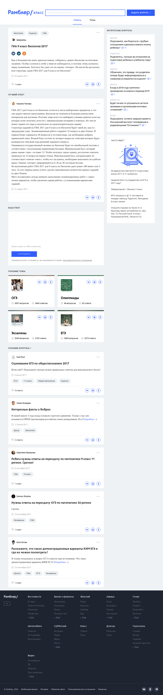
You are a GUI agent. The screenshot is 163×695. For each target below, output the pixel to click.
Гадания (137, 639)
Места (57, 643)
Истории (58, 631)
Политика (32, 610)
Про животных (35, 673)
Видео (31, 656)
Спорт (136, 597)
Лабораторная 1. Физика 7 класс (126, 189)
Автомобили (35, 626)
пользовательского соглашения (77, 260)
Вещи (57, 639)
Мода (83, 602)
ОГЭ (14, 298)
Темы (82, 635)
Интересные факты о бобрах (31, 409)
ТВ (29, 665)
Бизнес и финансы (64, 597)
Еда (82, 614)
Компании (59, 606)
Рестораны (111, 614)
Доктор (110, 626)
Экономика (59, 602)
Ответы (84, 631)
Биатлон (137, 614)
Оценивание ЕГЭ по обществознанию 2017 (40, 363)
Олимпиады (70, 298)
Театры (110, 610)
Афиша (110, 597)
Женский (85, 597)
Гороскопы (139, 626)
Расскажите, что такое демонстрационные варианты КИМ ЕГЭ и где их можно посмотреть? (54, 550)
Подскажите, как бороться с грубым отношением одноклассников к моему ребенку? (130, 44)
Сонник (136, 631)
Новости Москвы (36, 606)
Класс (83, 626)
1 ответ (16, 84)
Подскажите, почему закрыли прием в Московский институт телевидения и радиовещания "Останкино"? (130, 122)
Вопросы (111, 631)
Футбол (137, 602)
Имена (136, 635)
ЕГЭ (63, 333)
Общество (33, 614)
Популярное (34, 661)
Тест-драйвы (34, 635)
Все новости (34, 597)
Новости (32, 631)
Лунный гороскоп (142, 643)
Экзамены (19, 333)
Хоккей (136, 606)
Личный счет (60, 614)
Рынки (57, 610)
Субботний (60, 626)
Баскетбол (138, 610)
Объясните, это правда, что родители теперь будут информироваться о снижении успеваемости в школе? (130, 75)
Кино (109, 602)
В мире (31, 602)
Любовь (84, 610)
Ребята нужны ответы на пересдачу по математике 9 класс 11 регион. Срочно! (53, 461)
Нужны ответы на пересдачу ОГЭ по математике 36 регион (51, 502)
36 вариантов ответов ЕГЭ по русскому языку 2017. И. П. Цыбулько (129, 172)
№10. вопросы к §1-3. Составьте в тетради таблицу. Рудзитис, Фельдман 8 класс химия (129, 198)
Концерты (111, 606)
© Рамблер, (9, 689)
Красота (84, 606)
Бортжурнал (34, 639)
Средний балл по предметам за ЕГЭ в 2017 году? (129, 181)
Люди (57, 635)
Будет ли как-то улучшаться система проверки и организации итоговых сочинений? (129, 106)
